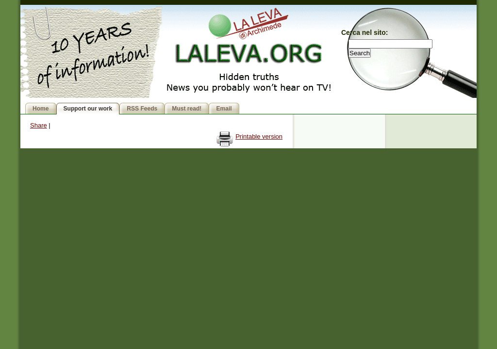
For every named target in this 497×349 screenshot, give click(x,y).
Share (38, 125)
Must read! (186, 108)
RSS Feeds (142, 108)
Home (41, 108)
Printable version (258, 136)
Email (224, 108)
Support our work (88, 108)
